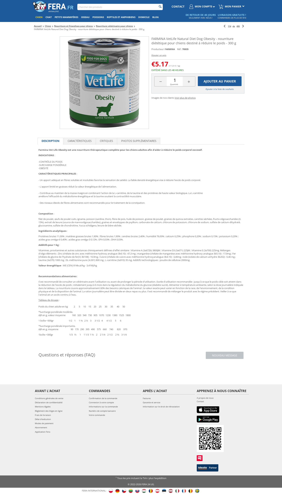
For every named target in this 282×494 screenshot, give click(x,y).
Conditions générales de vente (49, 398)
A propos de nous (205, 398)
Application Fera (42, 431)
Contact (200, 401)
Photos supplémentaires (138, 141)
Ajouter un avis (158, 55)
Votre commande (97, 415)
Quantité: (174, 84)
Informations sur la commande (103, 406)
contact (178, 6)
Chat (49, 17)
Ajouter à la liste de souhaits (220, 89)
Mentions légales (43, 406)
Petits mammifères (66, 17)
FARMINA (170, 49)
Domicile (143, 17)
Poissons (98, 17)
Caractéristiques (80, 141)
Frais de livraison (43, 415)
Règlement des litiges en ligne (48, 411)
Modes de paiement (44, 423)
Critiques (106, 141)
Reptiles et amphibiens (121, 17)
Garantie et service (151, 402)
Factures (147, 398)
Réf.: (179, 49)
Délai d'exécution (43, 419)
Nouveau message (224, 355)
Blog (155, 17)
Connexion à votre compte (101, 402)
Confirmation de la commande (103, 398)
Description (50, 141)
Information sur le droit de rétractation (161, 406)
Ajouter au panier (220, 81)
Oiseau (85, 17)
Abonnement (41, 427)
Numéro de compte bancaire (102, 411)
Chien (39, 17)
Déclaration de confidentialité (48, 402)
